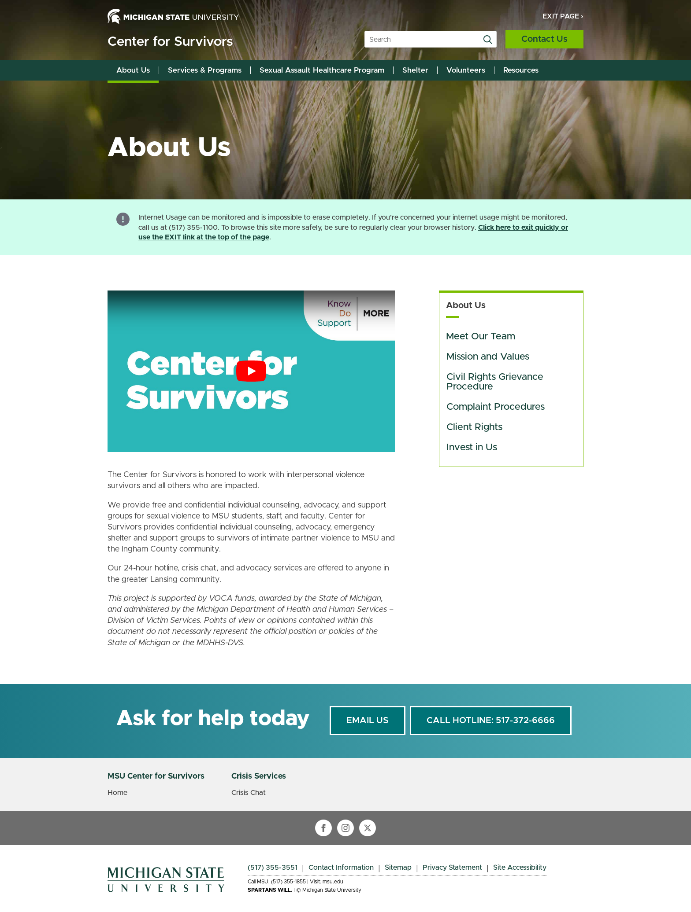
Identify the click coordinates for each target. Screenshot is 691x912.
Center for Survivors (170, 41)
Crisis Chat (248, 792)
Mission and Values (487, 357)
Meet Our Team (480, 337)
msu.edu (333, 881)
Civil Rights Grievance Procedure (496, 382)
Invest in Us (471, 447)
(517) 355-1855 (288, 881)
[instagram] (345, 828)
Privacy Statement (452, 867)
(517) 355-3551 (272, 867)
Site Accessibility (519, 867)
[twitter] (367, 828)
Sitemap (398, 867)
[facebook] (323, 828)
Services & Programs (204, 70)
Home (117, 792)
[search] (487, 39)
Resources (521, 70)
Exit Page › (562, 16)
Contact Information (341, 867)
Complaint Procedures (495, 407)
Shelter (415, 70)
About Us (133, 70)
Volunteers (465, 70)
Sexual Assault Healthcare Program (322, 70)
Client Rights (474, 427)
